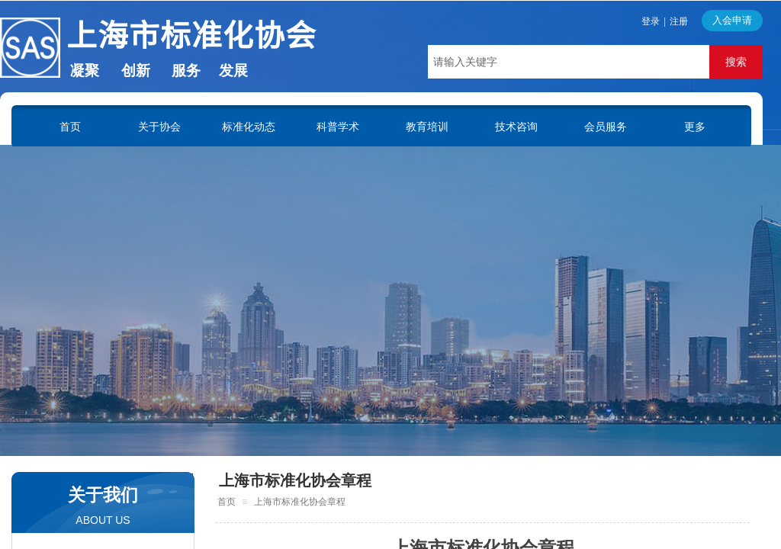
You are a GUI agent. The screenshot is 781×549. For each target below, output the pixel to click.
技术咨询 (516, 126)
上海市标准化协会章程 (295, 480)
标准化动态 (248, 126)
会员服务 (605, 126)
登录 (650, 21)
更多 (694, 126)
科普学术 (338, 126)
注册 (679, 21)
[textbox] (568, 62)
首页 (70, 126)
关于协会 (159, 126)
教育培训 (427, 126)
